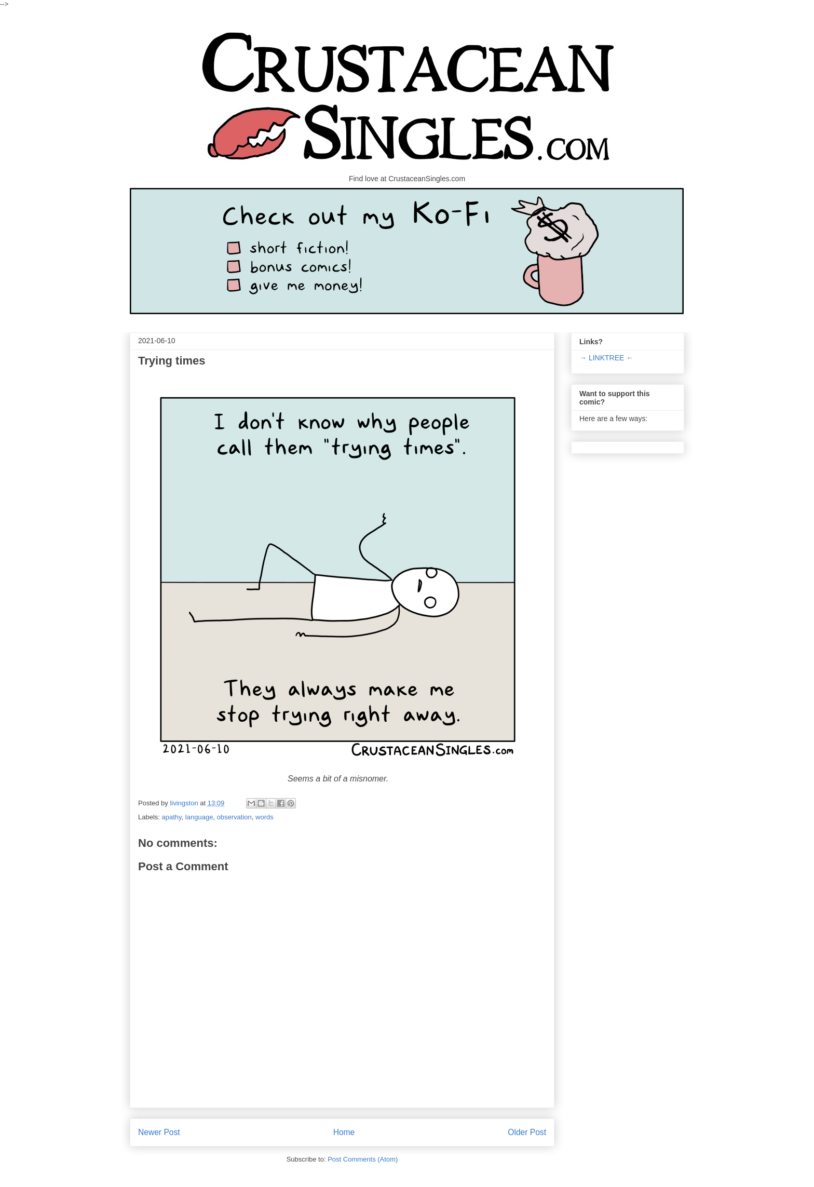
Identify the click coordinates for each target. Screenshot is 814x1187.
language (199, 817)
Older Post (527, 1132)
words (264, 817)
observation (234, 817)
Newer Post (159, 1132)
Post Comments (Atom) (363, 1159)
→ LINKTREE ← (606, 358)
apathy (172, 817)
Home (344, 1132)
